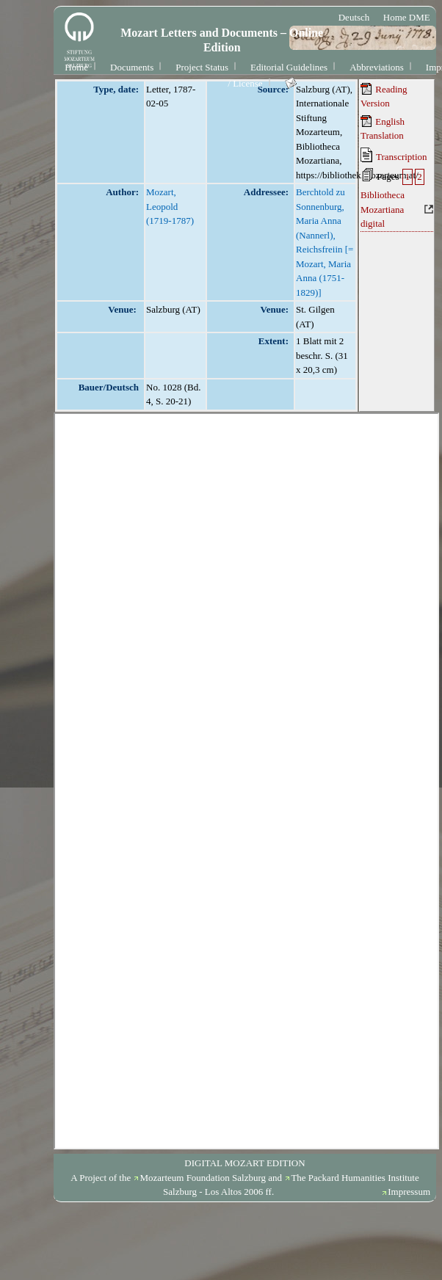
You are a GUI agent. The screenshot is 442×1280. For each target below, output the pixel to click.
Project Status (201, 67)
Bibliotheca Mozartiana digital (383, 209)
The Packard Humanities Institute (355, 1177)
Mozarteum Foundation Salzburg (203, 1177)
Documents (131, 67)
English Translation (383, 128)
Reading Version (384, 96)
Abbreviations (376, 67)
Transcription (394, 155)
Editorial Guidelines (288, 67)
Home (76, 67)
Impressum (409, 1191)
